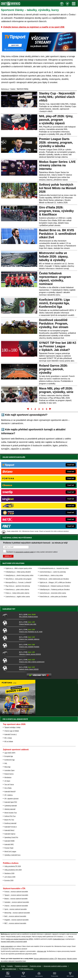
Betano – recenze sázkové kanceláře (16, 898)
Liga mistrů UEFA (9, 753)
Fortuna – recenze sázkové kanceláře (16, 891)
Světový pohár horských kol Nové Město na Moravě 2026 (57, 188)
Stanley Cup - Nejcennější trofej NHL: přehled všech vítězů (57, 97)
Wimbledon (7, 777)
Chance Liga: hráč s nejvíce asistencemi (31, 662)
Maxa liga (7, 767)
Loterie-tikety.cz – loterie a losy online (51, 575)
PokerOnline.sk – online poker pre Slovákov (53, 596)
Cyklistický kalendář (10, 805)
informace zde (41, 951)
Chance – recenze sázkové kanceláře (16, 906)
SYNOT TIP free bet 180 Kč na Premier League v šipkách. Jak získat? (57, 346)
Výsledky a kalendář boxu (12, 855)
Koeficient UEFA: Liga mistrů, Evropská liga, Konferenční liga (54, 303)
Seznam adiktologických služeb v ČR (45, 958)
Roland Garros (9, 774)
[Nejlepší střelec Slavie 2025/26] (10, 668)
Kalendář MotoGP (10, 791)
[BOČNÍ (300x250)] (17, 714)
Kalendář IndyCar (9, 834)
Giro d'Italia (7, 788)
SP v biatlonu (8, 795)
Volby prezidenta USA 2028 (13, 870)
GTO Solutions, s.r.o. (26, 969)
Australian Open (9, 770)
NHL (5, 763)
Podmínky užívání (35, 966)
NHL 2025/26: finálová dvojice (28, 616)
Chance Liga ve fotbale (11, 731)
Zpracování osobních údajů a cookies (55, 966)
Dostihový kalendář (10, 823)
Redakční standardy (21, 966)
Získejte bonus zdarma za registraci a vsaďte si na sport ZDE (33, 27)
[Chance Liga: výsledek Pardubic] (10, 645)
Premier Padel (8, 848)
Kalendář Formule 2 (10, 827)
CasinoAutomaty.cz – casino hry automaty (52, 572)
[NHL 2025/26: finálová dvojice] (10, 615)
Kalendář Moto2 (9, 830)
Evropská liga (8, 756)
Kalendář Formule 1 (10, 734)
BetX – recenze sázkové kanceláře (15, 916)
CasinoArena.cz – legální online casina (17, 596)
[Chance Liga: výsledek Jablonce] (10, 638)
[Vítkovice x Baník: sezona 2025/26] (10, 653)
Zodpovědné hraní (58, 939)
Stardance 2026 (9, 873)
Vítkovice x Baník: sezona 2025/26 (30, 654)
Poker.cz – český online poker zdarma (17, 593)
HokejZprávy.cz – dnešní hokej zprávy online (19, 575)
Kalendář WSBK (9, 841)
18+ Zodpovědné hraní (9, 969)
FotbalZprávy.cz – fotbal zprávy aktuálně (18, 572)
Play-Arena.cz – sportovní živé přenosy (17, 586)
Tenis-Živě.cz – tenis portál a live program (18, 579)
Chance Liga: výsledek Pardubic (29, 647)
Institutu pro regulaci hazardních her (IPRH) (19, 939)
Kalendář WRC (9, 844)
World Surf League (10, 851)
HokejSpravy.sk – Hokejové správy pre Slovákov (54, 586)
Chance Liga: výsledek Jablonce (29, 639)
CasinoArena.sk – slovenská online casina (52, 593)
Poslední (50, 409)
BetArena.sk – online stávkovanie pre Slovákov (54, 579)
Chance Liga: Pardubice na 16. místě (30, 632)
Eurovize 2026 (8, 880)
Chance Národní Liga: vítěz (27, 624)
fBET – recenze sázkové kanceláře (15, 923)
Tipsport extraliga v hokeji (12, 727)
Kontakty (10, 966)
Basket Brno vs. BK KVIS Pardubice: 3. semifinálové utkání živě (57, 234)
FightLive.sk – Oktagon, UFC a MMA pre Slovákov (55, 582)
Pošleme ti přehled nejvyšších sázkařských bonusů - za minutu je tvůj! (35, 543)
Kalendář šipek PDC (10, 802)
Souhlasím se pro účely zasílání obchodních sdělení (32, 552)
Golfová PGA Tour (10, 816)
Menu (73, 3)
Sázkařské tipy (8, 609)
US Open (7, 781)
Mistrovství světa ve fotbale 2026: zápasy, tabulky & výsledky (53, 256)
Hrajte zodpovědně (7, 946)
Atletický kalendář (9, 809)
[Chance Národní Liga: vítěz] (10, 623)
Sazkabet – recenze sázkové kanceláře (16, 902)
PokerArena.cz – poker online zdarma (17, 589)
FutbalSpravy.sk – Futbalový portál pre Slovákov (54, 589)
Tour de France (9, 784)
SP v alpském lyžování (11, 798)
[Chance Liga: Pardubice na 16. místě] (10, 630)
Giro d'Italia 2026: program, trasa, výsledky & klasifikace (56, 211)
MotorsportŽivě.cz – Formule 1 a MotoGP (18, 582)
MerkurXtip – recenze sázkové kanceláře (17, 913)
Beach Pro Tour (9, 820)
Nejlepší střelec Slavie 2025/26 (29, 669)
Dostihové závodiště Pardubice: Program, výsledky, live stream (53, 323)
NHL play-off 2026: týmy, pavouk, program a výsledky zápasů (56, 119)
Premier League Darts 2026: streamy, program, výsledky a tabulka (56, 142)
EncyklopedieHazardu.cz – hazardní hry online (54, 568)
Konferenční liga (9, 760)
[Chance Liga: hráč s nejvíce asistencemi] (10, 660)
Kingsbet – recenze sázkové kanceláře (16, 920)
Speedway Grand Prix (11, 837)
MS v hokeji (8, 738)
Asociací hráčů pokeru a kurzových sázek (14, 941)
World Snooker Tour (10, 813)
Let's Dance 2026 (9, 877)
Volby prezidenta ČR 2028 (12, 866)
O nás (3, 966)
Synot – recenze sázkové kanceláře (15, 909)
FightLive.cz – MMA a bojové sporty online (18, 568)
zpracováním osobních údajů (24, 552)
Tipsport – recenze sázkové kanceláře (16, 895)
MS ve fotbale (8, 741)
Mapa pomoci (62, 958)
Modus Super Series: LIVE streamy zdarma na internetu (57, 165)
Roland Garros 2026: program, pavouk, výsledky (53, 369)
